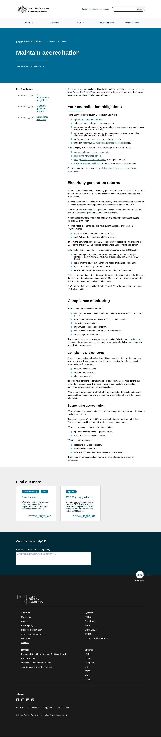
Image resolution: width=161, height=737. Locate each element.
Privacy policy (27, 625)
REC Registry (96, 210)
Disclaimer (26, 638)
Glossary (25, 643)
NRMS (87, 680)
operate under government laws (88, 119)
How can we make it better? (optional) (33, 550)
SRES (87, 671)
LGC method (97, 143)
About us (29, 23)
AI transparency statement (33, 634)
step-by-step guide (83, 213)
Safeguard (89, 663)
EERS (87, 625)
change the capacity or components (90, 160)
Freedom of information (31, 630)
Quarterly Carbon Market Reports (36, 663)
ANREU (88, 617)
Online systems (132, 23)
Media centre (104, 9)
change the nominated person (87, 156)
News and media (106, 23)
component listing (115, 143)
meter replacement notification (87, 163)
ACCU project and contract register (36, 667)
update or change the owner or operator (92, 152)
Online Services (92, 630)
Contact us (86, 9)
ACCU (87, 654)
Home (27, 41)
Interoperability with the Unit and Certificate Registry (44, 654)
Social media (63, 707)
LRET (87, 667)
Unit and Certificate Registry (97, 638)
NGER (87, 658)
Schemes (55, 23)
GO (86, 675)
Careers (94, 9)
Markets (80, 23)
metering (86, 143)
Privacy (19, 707)
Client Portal (90, 621)
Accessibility (33, 707)
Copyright (48, 707)
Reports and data (29, 658)
